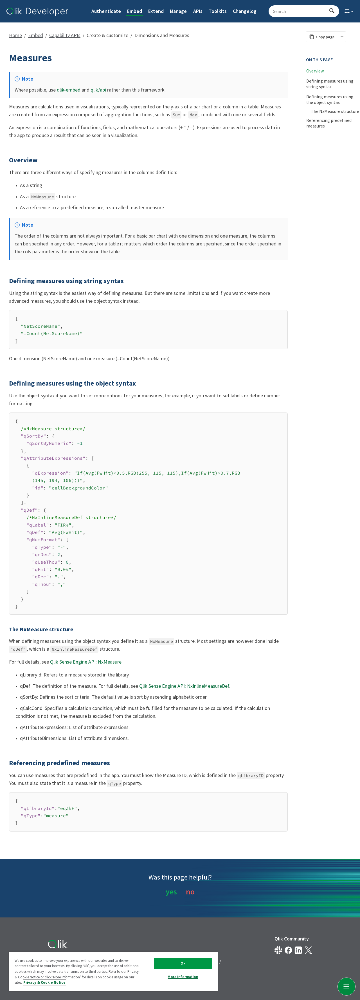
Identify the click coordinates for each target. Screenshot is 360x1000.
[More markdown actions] (342, 37)
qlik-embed (68, 89)
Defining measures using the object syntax (330, 99)
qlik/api (98, 89)
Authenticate (106, 11)
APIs (197, 11)
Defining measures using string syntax (330, 83)
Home (15, 35)
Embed (134, 11)
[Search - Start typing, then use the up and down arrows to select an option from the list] (300, 11)
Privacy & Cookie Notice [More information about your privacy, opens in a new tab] (44, 982)
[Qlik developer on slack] (278, 950)
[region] (113, 971)
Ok (183, 963)
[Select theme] (350, 11)
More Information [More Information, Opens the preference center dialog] (183, 976)
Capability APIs (64, 35)
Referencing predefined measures (329, 123)
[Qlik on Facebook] (288, 950)
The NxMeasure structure (335, 111)
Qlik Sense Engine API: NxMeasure (86, 662)
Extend (156, 11)
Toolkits (218, 11)
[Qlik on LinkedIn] (298, 950)
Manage (178, 11)
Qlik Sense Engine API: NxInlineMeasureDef (184, 686)
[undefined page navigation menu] (347, 987)
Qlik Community (291, 938)
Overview (315, 71)
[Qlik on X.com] (308, 950)
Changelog (244, 11)
